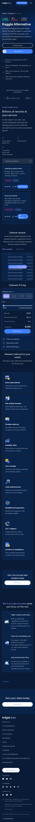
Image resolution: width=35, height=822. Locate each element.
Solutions (11, 13)
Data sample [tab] (7, 249)
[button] (11, 770)
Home (4, 13)
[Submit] (30, 161)
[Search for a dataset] (16, 161)
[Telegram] (11, 795)
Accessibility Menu (8, 818)
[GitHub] (11, 779)
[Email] (7, 795)
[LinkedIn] (3, 779)
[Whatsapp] (3, 795)
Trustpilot (5, 681)
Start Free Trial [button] (22, 3)
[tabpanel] (17, 267)
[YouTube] (7, 779)
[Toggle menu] (31, 3)
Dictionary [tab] (20, 249)
